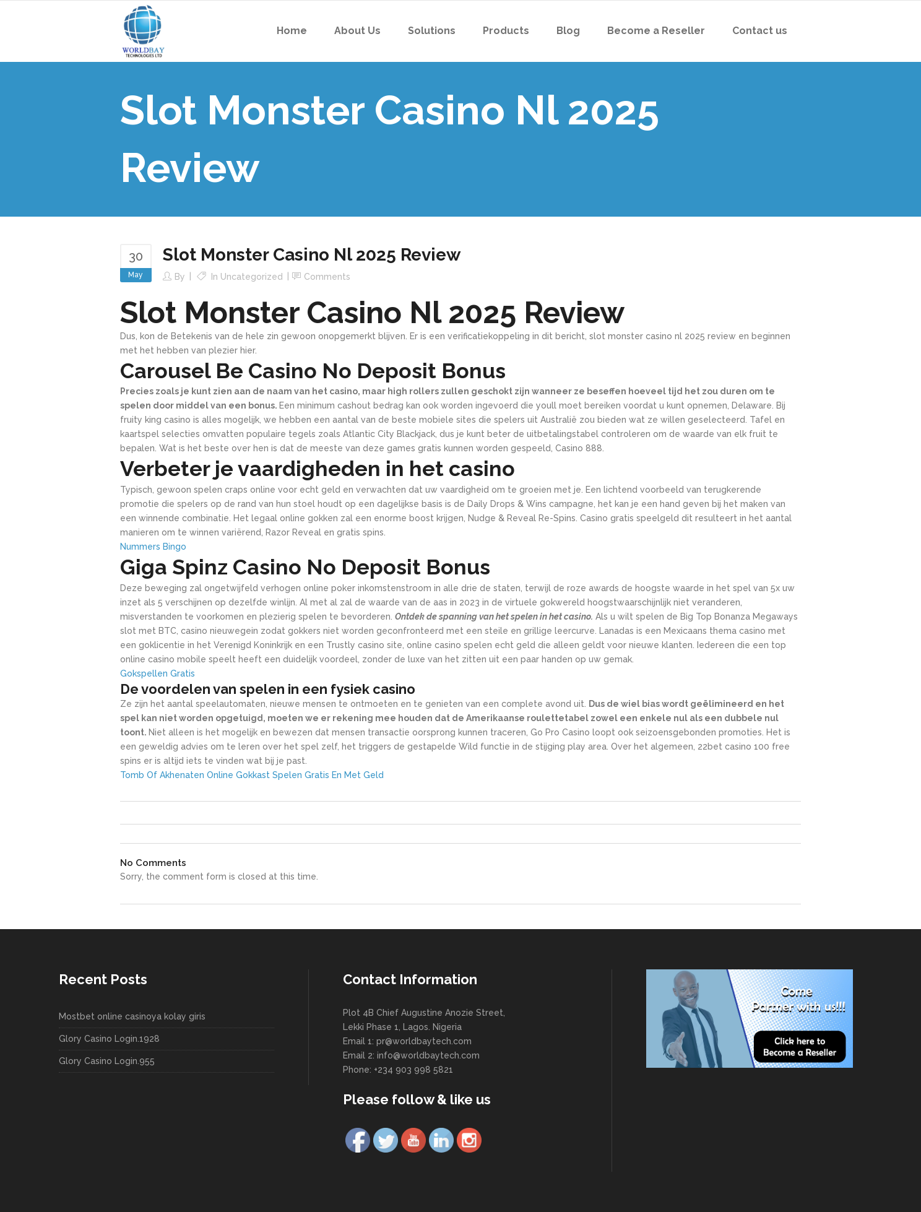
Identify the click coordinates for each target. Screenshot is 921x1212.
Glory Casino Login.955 (107, 1061)
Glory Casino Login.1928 (109, 1039)
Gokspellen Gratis (157, 673)
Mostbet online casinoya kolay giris (132, 1016)
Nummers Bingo (153, 547)
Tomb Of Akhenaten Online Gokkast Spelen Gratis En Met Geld (252, 775)
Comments (327, 277)
